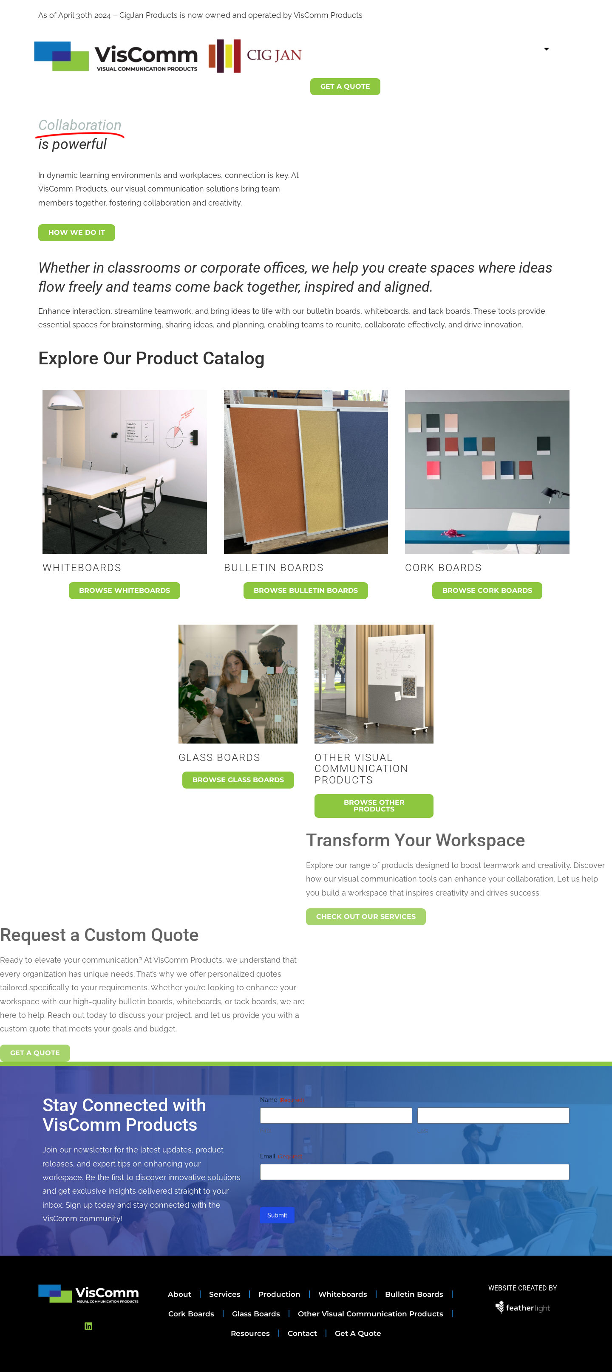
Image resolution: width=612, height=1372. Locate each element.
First (265, 1130)
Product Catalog (515, 49)
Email (281, 1157)
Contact (472, 68)
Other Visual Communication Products (370, 1314)
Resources (421, 68)
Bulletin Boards (414, 1294)
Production (444, 48)
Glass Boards (256, 1314)
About (349, 48)
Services (392, 48)
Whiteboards (342, 1294)
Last (422, 1130)
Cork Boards (191, 1314)
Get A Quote (358, 1333)
